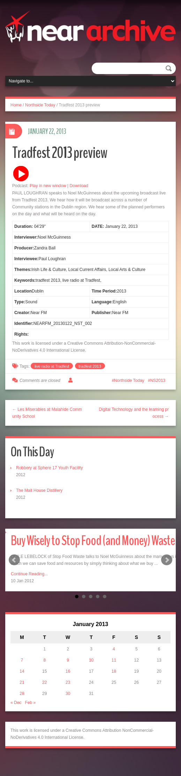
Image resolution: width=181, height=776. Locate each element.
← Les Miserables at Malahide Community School (47, 413)
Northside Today (40, 105)
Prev (14, 560)
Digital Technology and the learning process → (134, 413)
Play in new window (48, 185)
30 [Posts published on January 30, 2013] (68, 693)
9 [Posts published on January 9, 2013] (68, 660)
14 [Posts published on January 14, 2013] (22, 671)
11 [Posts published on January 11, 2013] (114, 660)
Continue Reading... (29, 573)
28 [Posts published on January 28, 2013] (22, 693)
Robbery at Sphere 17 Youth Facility (49, 467)
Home (16, 105)
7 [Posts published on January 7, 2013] (22, 660)
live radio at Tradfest (52, 366)
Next (166, 560)
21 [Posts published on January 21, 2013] (22, 682)
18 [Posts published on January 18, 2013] (114, 671)
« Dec (15, 702)
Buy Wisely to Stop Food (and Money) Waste (93, 540)
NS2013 (157, 380)
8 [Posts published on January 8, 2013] (44, 660)
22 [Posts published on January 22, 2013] (44, 682)
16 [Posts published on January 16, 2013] (68, 671)
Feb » (30, 702)
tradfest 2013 (90, 366)
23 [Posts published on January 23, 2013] (68, 682)
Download (79, 185)
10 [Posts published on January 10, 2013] (91, 660)
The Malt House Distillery (39, 490)
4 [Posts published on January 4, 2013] (114, 649)
